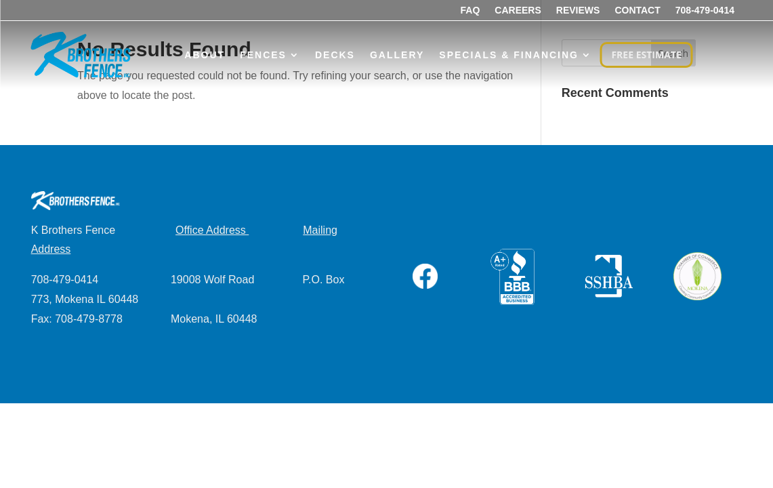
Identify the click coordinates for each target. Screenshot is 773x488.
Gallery (397, 55)
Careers (518, 10)
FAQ (470, 10)
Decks (335, 55)
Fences (263, 55)
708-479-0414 (704, 10)
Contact (637, 10)
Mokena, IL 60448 (214, 319)
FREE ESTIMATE (646, 54)
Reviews (578, 10)
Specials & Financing (509, 55)
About (204, 55)
